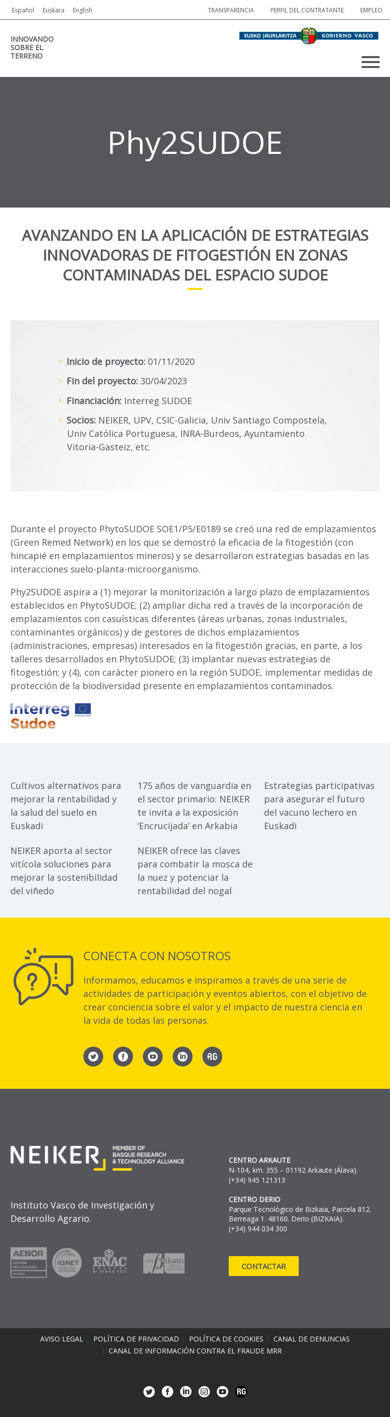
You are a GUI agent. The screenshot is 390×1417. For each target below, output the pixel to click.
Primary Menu (371, 62)
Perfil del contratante (307, 10)
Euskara (54, 10)
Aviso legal (61, 1339)
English (82, 10)
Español (23, 10)
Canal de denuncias (311, 1339)
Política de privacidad (136, 1339)
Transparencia (231, 10)
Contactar (264, 1266)
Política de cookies (226, 1339)
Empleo (371, 10)
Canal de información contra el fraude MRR (195, 1350)
